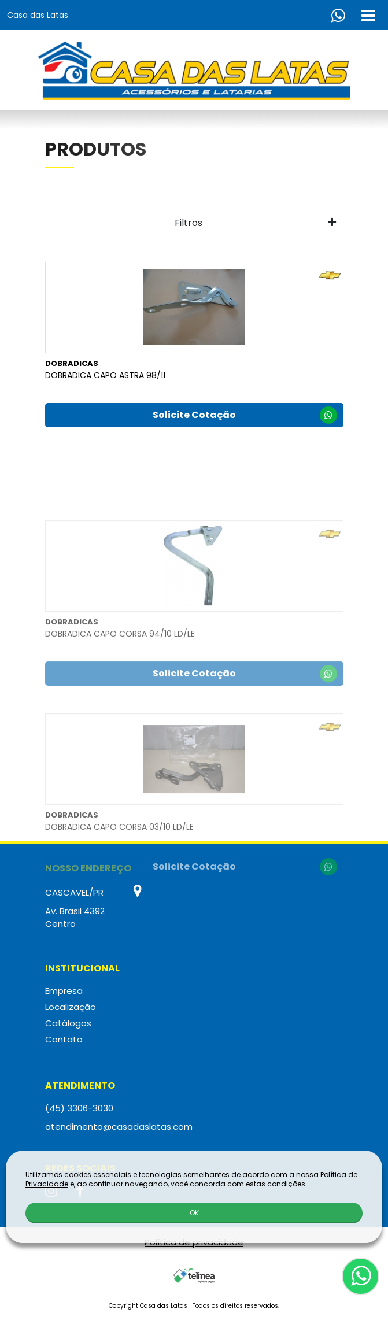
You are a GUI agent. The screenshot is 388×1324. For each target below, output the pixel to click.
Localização (70, 1007)
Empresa (64, 991)
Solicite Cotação (245, 417)
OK (194, 1212)
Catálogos (68, 1023)
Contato (64, 1039)
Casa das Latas (37, 15)
